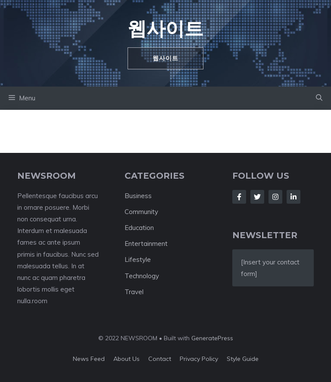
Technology (142, 276)
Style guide (243, 359)
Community (141, 212)
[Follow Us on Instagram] (275, 197)
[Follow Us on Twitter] (257, 197)
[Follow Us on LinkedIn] (293, 197)
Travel (134, 292)
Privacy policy (199, 359)
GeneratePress (212, 338)
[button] (319, 98)
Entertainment (146, 243)
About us (126, 359)
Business (138, 196)
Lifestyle (138, 259)
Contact (159, 359)
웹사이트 (165, 28)
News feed (89, 359)
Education (139, 228)
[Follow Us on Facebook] (239, 197)
